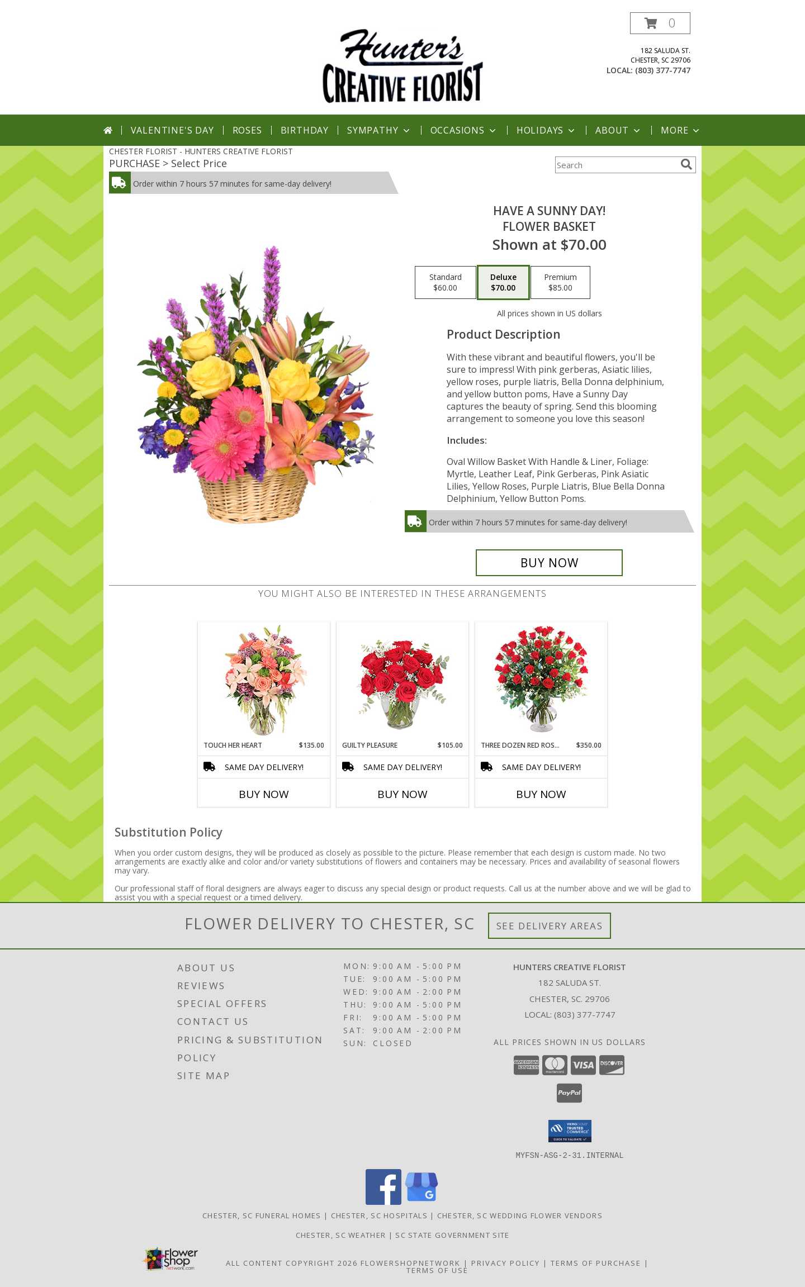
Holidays (547, 130)
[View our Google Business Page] (421, 1201)
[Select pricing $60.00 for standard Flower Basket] (445, 283)
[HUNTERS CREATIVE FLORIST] (402, 63)
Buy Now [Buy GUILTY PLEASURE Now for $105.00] (402, 794)
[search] (686, 164)
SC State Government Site (452, 1234)
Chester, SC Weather (341, 1234)
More (681, 130)
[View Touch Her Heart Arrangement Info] (264, 681)
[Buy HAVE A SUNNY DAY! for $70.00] (549, 562)
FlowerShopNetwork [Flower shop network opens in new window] (411, 1262)
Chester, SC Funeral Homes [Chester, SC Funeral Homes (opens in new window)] (261, 1215)
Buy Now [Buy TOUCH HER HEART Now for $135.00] (264, 794)
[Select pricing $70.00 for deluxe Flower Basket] (503, 283)
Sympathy (379, 130)
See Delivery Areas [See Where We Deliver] (549, 925)
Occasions (464, 130)
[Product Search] (615, 165)
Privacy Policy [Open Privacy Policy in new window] (505, 1262)
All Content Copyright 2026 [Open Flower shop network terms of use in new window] (292, 1262)
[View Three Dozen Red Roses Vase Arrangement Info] (541, 681)
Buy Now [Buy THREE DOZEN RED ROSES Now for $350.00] (541, 794)
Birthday (305, 130)
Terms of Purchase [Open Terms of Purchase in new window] (596, 1262)
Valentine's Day (172, 130)
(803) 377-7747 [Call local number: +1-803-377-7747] (662, 70)
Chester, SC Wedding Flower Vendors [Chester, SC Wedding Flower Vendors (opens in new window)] (520, 1215)
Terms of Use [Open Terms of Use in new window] (437, 1270)
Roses (247, 130)
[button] (660, 23)
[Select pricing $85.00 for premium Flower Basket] (560, 283)
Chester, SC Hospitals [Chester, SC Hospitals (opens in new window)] (379, 1215)
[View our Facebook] (383, 1201)
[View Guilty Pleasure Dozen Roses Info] (402, 681)
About (618, 130)
